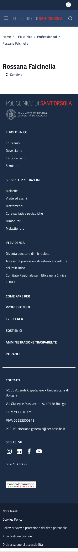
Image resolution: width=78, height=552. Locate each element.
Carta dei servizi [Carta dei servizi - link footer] (17, 158)
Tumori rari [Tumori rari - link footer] (13, 220)
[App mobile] (9, 472)
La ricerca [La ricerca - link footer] (14, 318)
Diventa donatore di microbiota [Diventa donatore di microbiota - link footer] (28, 253)
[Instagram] (9, 450)
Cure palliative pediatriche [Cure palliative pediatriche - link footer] (24, 213)
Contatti (13, 380)
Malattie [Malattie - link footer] (12, 190)
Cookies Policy (12, 519)
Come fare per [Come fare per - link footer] (18, 296)
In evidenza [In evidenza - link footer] (15, 242)
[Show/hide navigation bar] (6, 18)
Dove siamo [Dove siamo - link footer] (14, 150)
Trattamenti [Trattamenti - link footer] (14, 205)
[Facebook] (29, 450)
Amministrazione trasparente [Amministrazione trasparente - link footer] (31, 342)
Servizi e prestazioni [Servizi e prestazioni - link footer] (23, 179)
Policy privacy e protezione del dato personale (34, 527)
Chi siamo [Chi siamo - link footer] (13, 142)
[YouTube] (39, 450)
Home (6, 36)
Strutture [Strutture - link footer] (12, 165)
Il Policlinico (24, 36)
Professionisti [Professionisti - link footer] (18, 307)
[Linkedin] (19, 450)
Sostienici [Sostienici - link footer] (14, 330)
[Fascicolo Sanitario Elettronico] (21, 484)
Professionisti (47, 36)
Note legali (10, 510)
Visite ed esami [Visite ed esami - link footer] (16, 198)
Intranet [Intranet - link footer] (13, 353)
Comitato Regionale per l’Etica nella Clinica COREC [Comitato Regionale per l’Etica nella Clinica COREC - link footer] (36, 278)
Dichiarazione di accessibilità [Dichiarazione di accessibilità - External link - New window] (22, 544)
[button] (70, 18)
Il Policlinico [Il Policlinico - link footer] (16, 132)
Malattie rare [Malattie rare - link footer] (15, 228)
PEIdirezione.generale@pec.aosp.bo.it (39, 428)
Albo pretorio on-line (17, 536)
